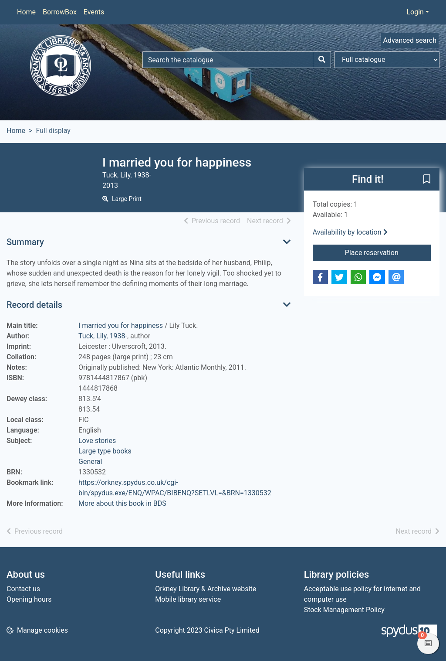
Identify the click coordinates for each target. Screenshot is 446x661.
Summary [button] (25, 242)
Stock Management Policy (344, 610)
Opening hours (29, 599)
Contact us (23, 589)
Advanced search (409, 40)
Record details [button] (34, 305)
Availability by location (350, 232)
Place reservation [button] (388, 252)
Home (26, 12)
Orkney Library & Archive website (205, 589)
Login (414, 12)
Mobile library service (188, 599)
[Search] (322, 59)
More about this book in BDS (122, 503)
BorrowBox (60, 12)
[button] (427, 179)
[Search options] (386, 59)
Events (94, 12)
